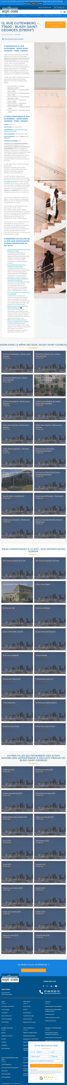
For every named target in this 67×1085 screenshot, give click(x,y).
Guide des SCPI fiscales (29, 1066)
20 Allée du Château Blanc (46, 703)
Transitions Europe (28, 1016)
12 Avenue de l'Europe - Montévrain (50, 496)
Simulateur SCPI (49, 1014)
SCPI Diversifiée (5, 1074)
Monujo (3, 1032)
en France (14, 60)
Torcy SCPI (7, 841)
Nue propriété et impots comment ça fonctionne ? (52, 1033)
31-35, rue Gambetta (11, 655)
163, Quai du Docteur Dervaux (47, 561)
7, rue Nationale (9, 703)
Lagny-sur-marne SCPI (45, 817)
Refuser (34, 3)
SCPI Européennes (6, 1064)
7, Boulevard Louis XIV (44, 679)
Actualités (4, 1045)
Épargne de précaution (29, 1036)
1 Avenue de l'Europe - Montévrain (16, 520)
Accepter (39, 3)
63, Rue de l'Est (9, 608)
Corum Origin (27, 1006)
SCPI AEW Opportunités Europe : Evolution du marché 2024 (17, 265)
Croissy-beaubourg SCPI (12, 793)
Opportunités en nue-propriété (53, 1006)
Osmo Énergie (27, 1012)
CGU (12, 1083)
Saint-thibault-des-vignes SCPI (15, 817)
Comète (25, 1009)
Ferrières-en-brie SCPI (44, 770)
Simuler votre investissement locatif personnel (53, 1010)
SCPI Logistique (5, 1077)
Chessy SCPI (40, 912)
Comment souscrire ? (7, 1036)
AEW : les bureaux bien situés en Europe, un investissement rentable (18, 320)
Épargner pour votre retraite (30, 1039)
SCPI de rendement (6, 1019)
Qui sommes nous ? (6, 1016)
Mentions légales (5, 1083)
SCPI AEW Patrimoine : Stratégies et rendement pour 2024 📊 (18, 279)
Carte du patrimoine (50, 1021)
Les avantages (5, 1009)
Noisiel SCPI (40, 888)
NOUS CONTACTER (44, 7)
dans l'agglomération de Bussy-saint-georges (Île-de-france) (17, 58)
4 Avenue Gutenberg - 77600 (16, 87)
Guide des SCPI (27, 1062)
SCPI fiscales (5, 1022)
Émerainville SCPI (43, 935)
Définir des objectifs (28, 1042)
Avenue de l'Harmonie (12, 679)
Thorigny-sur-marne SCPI (13, 888)
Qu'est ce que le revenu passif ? (53, 1037)
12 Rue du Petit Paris (11, 726)
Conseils (3, 1042)
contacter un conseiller (33, 970)
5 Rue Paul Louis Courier (45, 726)
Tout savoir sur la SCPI (7, 1006)
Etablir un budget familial (30, 1032)
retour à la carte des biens (55, 25)
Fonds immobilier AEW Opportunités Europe (15, 130)
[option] (50, 190)
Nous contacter (5, 1048)
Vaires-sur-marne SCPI (12, 912)
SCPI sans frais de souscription (9, 1067)
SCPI (29, 152)
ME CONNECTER (59, 7)
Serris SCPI (7, 864)
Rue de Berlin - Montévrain (13, 496)
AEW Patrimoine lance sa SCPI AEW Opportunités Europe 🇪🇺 (18, 307)
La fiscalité (4, 1012)
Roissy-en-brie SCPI (10, 935)
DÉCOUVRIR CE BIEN (17, 369)
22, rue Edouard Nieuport (46, 632)
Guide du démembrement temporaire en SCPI (30, 1069)
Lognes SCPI (41, 864)
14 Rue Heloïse (41, 655)
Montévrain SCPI (42, 841)
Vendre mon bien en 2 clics (52, 1017)
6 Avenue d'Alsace (43, 608)
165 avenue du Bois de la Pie (14, 561)
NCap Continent (27, 1019)
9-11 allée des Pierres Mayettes (15, 584)
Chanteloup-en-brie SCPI (45, 793)
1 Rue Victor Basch (43, 584)
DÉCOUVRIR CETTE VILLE (17, 785)
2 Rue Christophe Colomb (13, 632)
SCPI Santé (4, 1071)
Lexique (3, 1039)
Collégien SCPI (8, 770)
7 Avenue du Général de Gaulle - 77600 (17, 104)
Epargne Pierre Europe (29, 1022)
